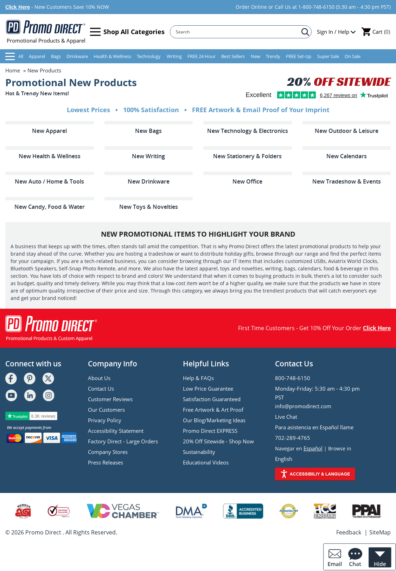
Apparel (37, 56)
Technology (149, 56)
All (14, 56)
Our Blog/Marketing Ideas (214, 420)
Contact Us (101, 388)
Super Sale (328, 56)
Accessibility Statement (115, 430)
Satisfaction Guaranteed (212, 399)
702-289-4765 (292, 437)
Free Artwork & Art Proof (213, 409)
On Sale (352, 56)
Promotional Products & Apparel (46, 31)
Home (12, 70)
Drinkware (77, 56)
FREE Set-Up (298, 56)
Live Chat (286, 416)
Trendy (273, 56)
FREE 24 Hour (201, 56)
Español (313, 448)
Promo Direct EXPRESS (210, 430)
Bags (56, 56)
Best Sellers (233, 56)
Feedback (348, 532)
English (283, 458)
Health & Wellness (112, 56)
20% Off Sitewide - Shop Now (218, 441)
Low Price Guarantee (208, 388)
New (255, 56)
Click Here (17, 7)
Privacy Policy (104, 420)
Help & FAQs (198, 377)
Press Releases (105, 462)
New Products (44, 70)
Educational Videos (206, 462)
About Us (99, 377)
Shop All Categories (127, 32)
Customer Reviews (110, 399)
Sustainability (199, 451)
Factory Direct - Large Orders (123, 441)
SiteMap (380, 532)
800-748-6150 (292, 377)
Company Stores (108, 451)
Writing (174, 56)
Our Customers (106, 409)
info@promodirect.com (303, 406)
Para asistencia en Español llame (314, 427)
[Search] (237, 32)
